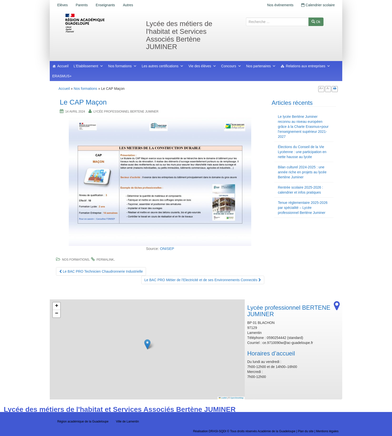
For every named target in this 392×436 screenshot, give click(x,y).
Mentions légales (327, 431)
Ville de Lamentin (127, 421)
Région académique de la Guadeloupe (82, 421)
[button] (147, 344)
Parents (82, 5)
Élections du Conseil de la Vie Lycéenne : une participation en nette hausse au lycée (302, 152)
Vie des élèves (202, 66)
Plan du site (306, 431)
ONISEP (167, 248)
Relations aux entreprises (308, 66)
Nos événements (280, 5)
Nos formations (122, 66)
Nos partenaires (261, 66)
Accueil (62, 66)
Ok (316, 22)
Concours (231, 66)
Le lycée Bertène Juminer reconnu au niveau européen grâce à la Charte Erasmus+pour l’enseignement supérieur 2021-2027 (303, 127)
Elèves (62, 5)
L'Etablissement (88, 66)
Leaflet (223, 398)
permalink (105, 259)
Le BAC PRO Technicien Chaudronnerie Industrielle (101, 271)
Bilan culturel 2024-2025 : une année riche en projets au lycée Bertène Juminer (302, 172)
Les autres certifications (163, 66)
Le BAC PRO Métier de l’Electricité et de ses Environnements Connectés (202, 280)
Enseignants (105, 5)
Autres (128, 5)
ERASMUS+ (62, 76)
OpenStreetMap (237, 398)
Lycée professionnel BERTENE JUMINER (126, 111)
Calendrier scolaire (318, 5)
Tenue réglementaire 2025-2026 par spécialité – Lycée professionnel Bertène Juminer (303, 208)
